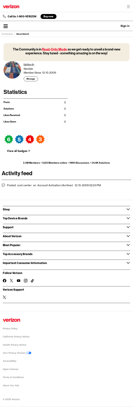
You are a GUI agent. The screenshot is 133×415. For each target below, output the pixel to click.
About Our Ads (11, 385)
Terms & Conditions (13, 377)
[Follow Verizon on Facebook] (4, 280)
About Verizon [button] (12, 236)
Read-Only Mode (54, 49)
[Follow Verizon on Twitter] (11, 280)
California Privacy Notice (16, 336)
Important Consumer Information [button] (25, 263)
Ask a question (115, 26)
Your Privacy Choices (17, 353)
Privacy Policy (10, 328)
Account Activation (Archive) (55, 185)
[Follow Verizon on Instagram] (25, 280)
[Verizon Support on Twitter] (4, 297)
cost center (24, 185)
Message (30, 79)
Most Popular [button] (11, 245)
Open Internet (10, 369)
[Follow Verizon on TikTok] (32, 281)
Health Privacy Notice (14, 345)
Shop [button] (6, 209)
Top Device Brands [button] (15, 218)
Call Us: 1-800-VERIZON (22, 16)
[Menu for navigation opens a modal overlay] (128, 6)
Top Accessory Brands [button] (17, 254)
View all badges (17, 151)
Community (7, 34)
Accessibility (9, 361)
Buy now (49, 16)
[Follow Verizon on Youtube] (18, 280)
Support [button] (8, 227)
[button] (5, 26)
